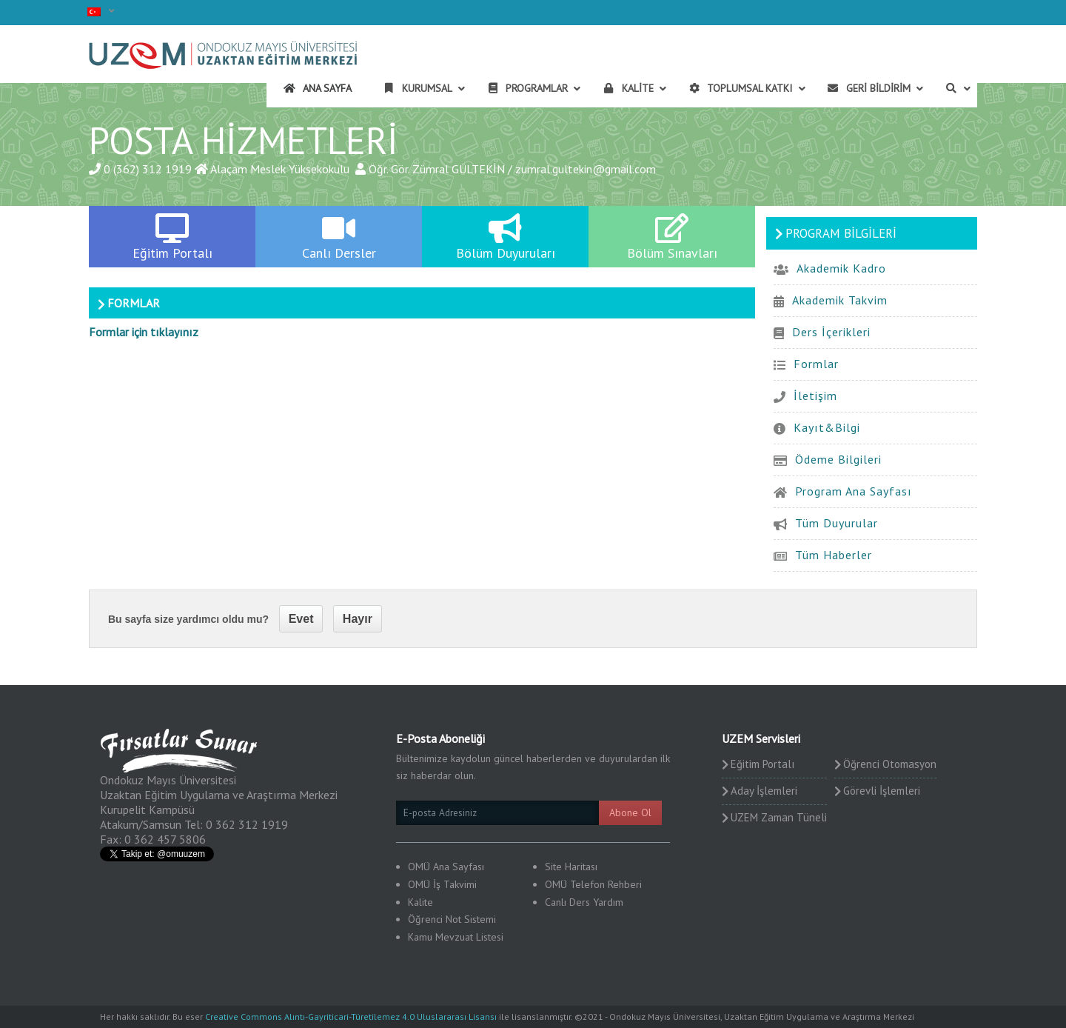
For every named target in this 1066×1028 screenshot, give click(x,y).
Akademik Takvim (840, 300)
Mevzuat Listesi (469, 937)
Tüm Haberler (833, 554)
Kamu (420, 937)
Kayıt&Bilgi (827, 427)
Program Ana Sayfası (853, 491)
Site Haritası (571, 866)
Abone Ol (630, 812)
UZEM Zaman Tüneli (779, 817)
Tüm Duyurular (836, 522)
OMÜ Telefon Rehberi (593, 884)
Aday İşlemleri (764, 791)
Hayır (357, 619)
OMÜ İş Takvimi (442, 884)
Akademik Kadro (841, 268)
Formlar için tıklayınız (143, 331)
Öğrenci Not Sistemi (452, 919)
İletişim (815, 395)
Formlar (816, 363)
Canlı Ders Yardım (584, 902)
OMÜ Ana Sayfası (446, 866)
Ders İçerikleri (831, 331)
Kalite (420, 902)
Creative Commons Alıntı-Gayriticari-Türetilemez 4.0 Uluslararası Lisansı (351, 1016)
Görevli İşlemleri (881, 791)
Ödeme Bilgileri (838, 459)
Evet (301, 619)
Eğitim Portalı (762, 764)
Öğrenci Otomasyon (889, 764)
